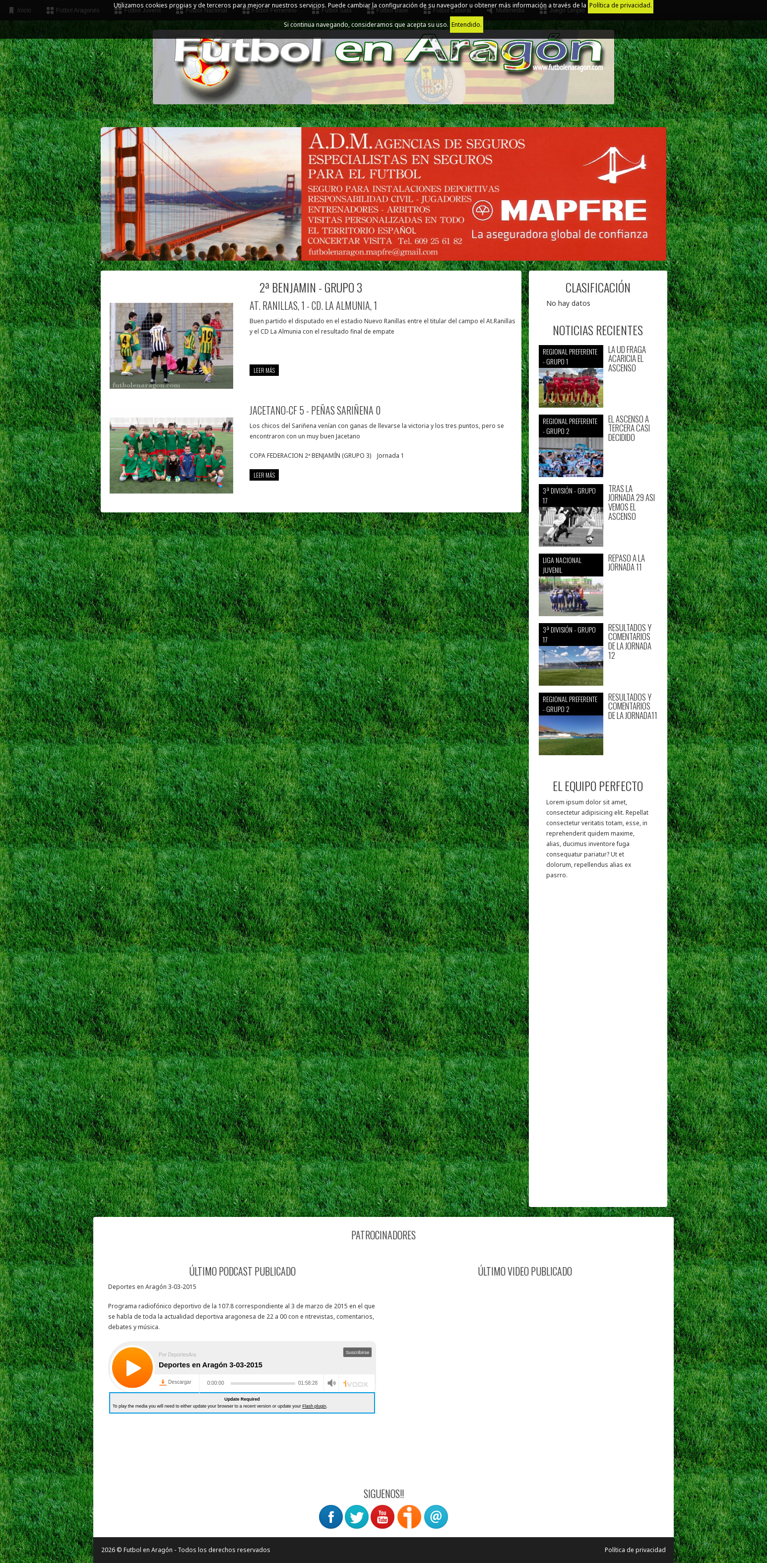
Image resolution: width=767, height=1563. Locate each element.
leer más (264, 370)
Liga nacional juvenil (562, 565)
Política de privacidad (635, 1550)
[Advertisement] (598, 1048)
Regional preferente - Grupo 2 (570, 426)
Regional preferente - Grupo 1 (570, 356)
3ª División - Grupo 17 (569, 495)
